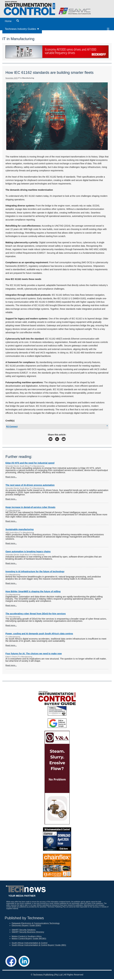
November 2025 (11, 78)
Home (8, 21)
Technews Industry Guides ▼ (22, 28)
